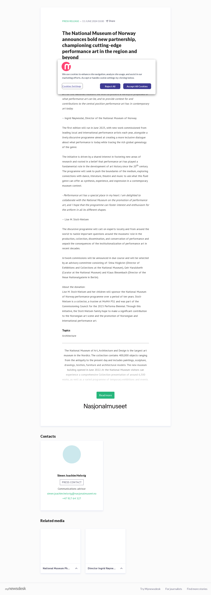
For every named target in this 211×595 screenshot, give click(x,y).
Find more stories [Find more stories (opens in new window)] (197, 588)
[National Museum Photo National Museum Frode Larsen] (60, 546)
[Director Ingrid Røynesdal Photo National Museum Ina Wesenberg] (105, 546)
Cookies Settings (71, 86)
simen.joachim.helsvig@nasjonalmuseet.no (71, 493)
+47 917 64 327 (71, 498)
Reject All (110, 86)
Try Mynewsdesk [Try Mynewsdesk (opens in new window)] (150, 588)
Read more (105, 395)
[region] (107, 77)
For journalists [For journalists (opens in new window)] (173, 588)
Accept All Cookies (137, 86)
